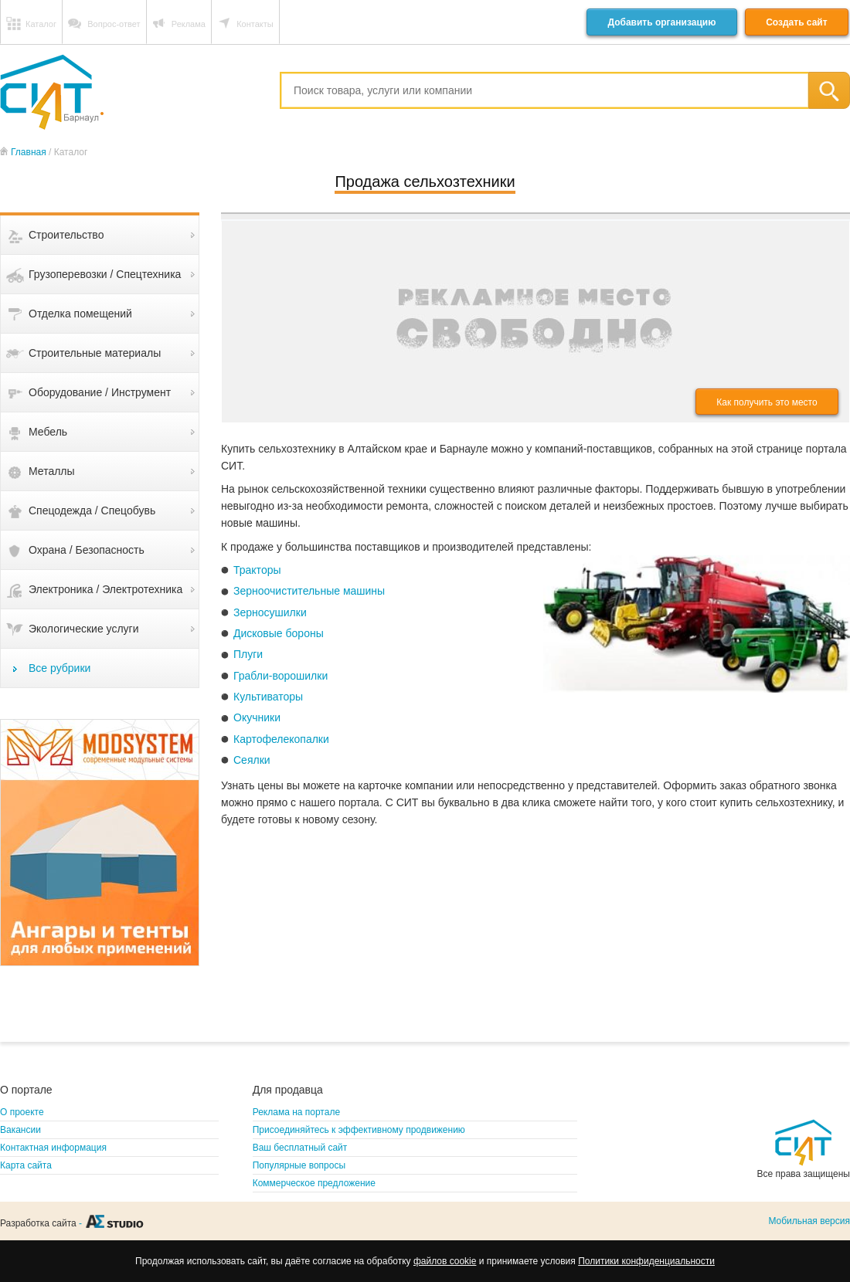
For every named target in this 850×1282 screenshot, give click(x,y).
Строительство (66, 235)
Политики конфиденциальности (646, 1261)
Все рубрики (59, 668)
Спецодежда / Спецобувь (92, 510)
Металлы (52, 471)
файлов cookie (444, 1261)
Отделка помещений (80, 313)
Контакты (255, 24)
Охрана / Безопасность (86, 550)
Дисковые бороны (278, 633)
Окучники (256, 717)
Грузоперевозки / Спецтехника (105, 274)
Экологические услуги (84, 628)
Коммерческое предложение (314, 1183)
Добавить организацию (661, 22)
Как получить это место (766, 402)
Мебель (48, 432)
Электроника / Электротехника (105, 589)
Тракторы (257, 570)
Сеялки (251, 760)
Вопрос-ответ (113, 24)
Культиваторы (268, 696)
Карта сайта (26, 1165)
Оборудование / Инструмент (100, 392)
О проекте (22, 1112)
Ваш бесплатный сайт (300, 1147)
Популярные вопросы (299, 1165)
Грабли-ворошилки (280, 676)
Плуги (248, 654)
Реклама (189, 24)
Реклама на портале (296, 1112)
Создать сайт (796, 22)
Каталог (41, 24)
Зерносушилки (270, 612)
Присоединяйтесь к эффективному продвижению (359, 1129)
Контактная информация (53, 1147)
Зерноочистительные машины (309, 591)
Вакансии (20, 1129)
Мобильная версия (809, 1221)
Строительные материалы (95, 353)
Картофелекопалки (281, 739)
